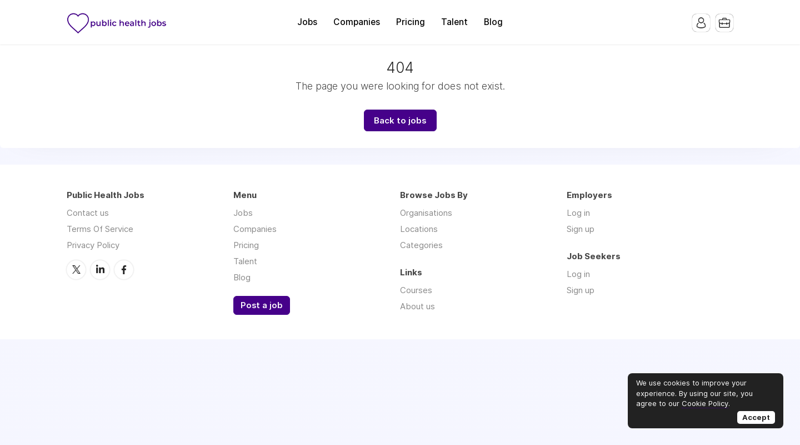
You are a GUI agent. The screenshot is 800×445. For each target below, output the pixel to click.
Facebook (123, 269)
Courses (416, 290)
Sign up (580, 229)
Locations (419, 229)
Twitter (76, 269)
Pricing (410, 22)
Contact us (88, 212)
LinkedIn (100, 269)
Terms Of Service (100, 229)
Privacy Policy (93, 245)
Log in (578, 212)
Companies (356, 22)
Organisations (426, 212)
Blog (493, 22)
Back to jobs (400, 120)
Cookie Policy (705, 403)
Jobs (307, 22)
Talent (454, 22)
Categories (421, 245)
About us (417, 306)
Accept (756, 417)
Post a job (262, 305)
